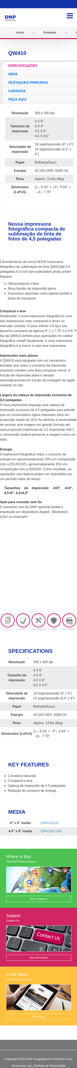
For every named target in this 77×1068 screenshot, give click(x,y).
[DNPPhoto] (11, 17)
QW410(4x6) (49, 823)
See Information (38, 957)
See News (39, 1016)
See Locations (38, 898)
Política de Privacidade (50, 1065)
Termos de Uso (21, 1065)
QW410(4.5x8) (51, 831)
